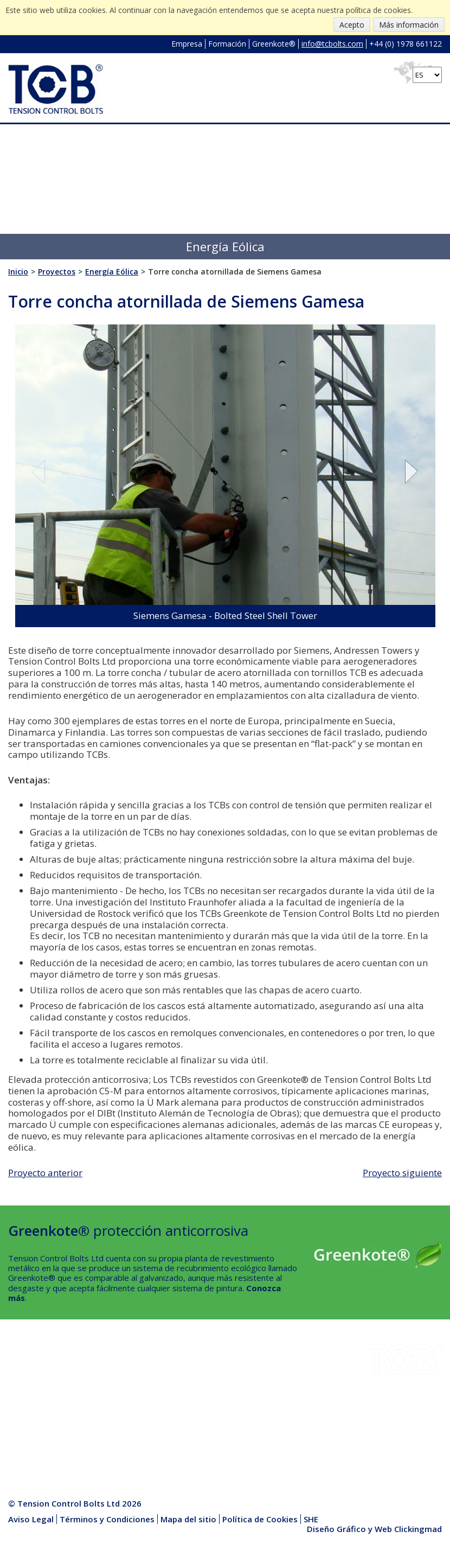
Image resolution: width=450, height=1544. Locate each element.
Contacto (25, 1434)
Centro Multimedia (120, 1434)
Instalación (106, 1371)
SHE (94, 1396)
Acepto (351, 25)
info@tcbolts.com (332, 43)
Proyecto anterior (45, 1172)
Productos (105, 1422)
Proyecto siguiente (402, 1172)
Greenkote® (273, 43)
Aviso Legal (31, 1519)
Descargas (28, 1383)
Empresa (186, 43)
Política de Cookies (260, 1519)
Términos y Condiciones (107, 1519)
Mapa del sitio (188, 1519)
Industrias (27, 1371)
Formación (227, 43)
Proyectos (27, 1396)
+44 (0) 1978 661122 (405, 43)
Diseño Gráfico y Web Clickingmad (374, 1529)
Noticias (101, 1408)
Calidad (21, 1422)
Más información (409, 25)
